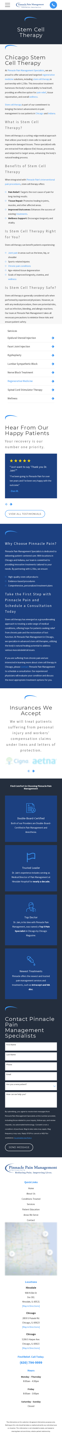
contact (25, 666)
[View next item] (11, 504)
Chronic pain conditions (19, 266)
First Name (11, 1044)
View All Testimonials (25, 513)
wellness (33, 96)
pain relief (41, 92)
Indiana (51, 113)
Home (31, 1188)
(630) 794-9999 (31, 1362)
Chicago (40, 113)
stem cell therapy (41, 79)
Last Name (11, 1054)
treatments (21, 213)
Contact (31, 1220)
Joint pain (13, 252)
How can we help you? (16, 1094)
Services (31, 1204)
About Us (30, 1193)
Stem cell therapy (13, 104)
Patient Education (31, 1209)
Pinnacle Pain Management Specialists (26, 70)
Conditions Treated (31, 1198)
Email (8, 1074)
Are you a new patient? (16, 1084)
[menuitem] (31, 338)
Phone (9, 1064)
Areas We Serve (31, 1214)
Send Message (19, 1147)
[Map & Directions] (31, 1306)
